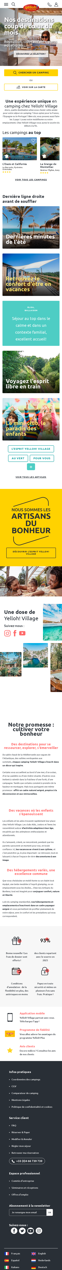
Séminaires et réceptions (25, 1187)
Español (11, 1260)
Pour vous (41, 458)
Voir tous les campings (31, 179)
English (38, 1253)
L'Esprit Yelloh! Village (31, 448)
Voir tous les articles (31, 477)
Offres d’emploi (20, 1194)
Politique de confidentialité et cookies (32, 1107)
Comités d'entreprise (23, 1181)
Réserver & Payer (21, 1132)
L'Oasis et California (14, 164)
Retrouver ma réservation (25, 1153)
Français (12, 1253)
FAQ (14, 1125)
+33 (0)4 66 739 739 (27, 1160)
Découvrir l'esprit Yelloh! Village (31, 552)
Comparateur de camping (25, 1093)
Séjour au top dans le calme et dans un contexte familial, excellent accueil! (31, 328)
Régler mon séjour (21, 1146)
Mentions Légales (21, 1100)
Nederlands (40, 1260)
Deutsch (39, 1267)
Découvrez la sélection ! (31, 54)
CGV (14, 1086)
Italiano (11, 1267)
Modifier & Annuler (22, 1139)
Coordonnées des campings (26, 1079)
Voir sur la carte (31, 87)
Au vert (18, 458)
